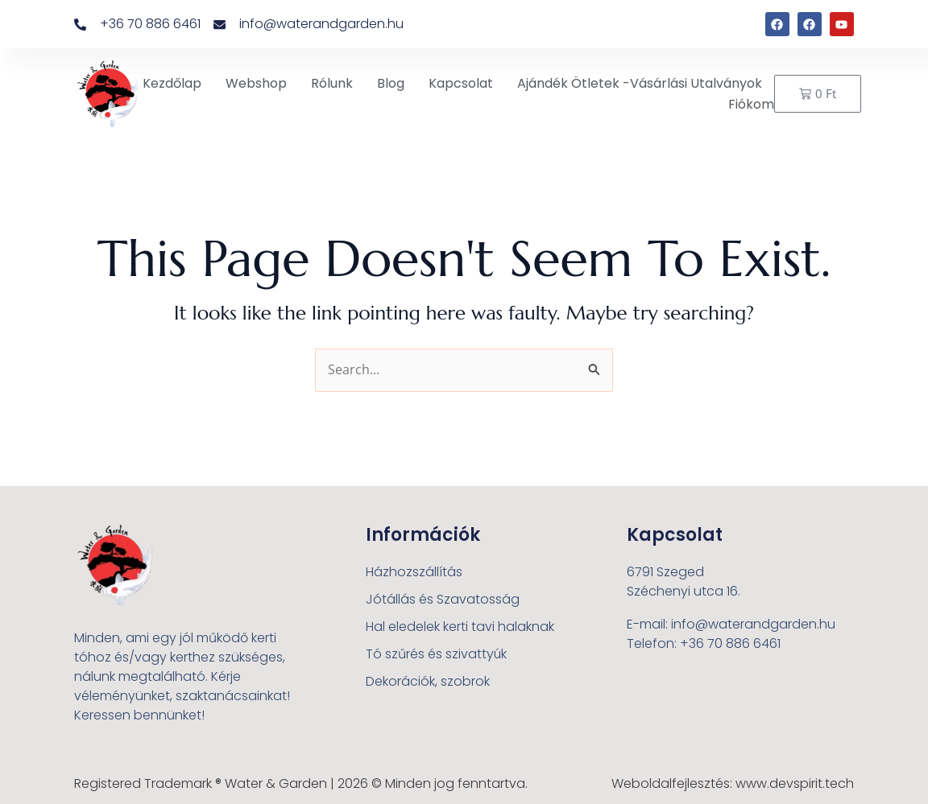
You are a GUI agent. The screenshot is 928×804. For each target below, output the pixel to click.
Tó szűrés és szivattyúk (437, 654)
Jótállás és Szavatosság (443, 599)
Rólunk (332, 83)
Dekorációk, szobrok (428, 681)
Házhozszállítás (414, 572)
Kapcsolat (461, 83)
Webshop (256, 83)
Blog (390, 83)
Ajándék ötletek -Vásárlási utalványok (639, 83)
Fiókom (751, 104)
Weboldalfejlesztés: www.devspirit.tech (732, 783)
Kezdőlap (172, 83)
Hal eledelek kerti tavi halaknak (460, 626)
